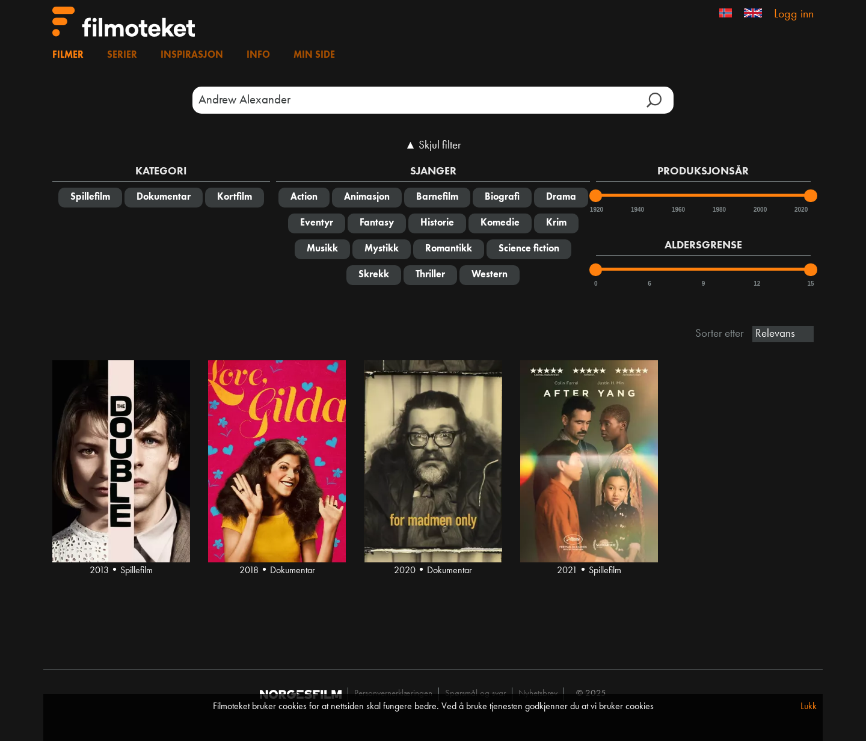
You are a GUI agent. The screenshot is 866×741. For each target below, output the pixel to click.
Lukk (808, 707)
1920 (596, 209)
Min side (314, 55)
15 (810, 283)
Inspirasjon (192, 55)
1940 (637, 209)
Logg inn (794, 14)
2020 (800, 209)
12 (757, 283)
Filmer (68, 55)
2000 (760, 209)
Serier (122, 55)
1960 (678, 209)
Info (258, 55)
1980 (719, 209)
